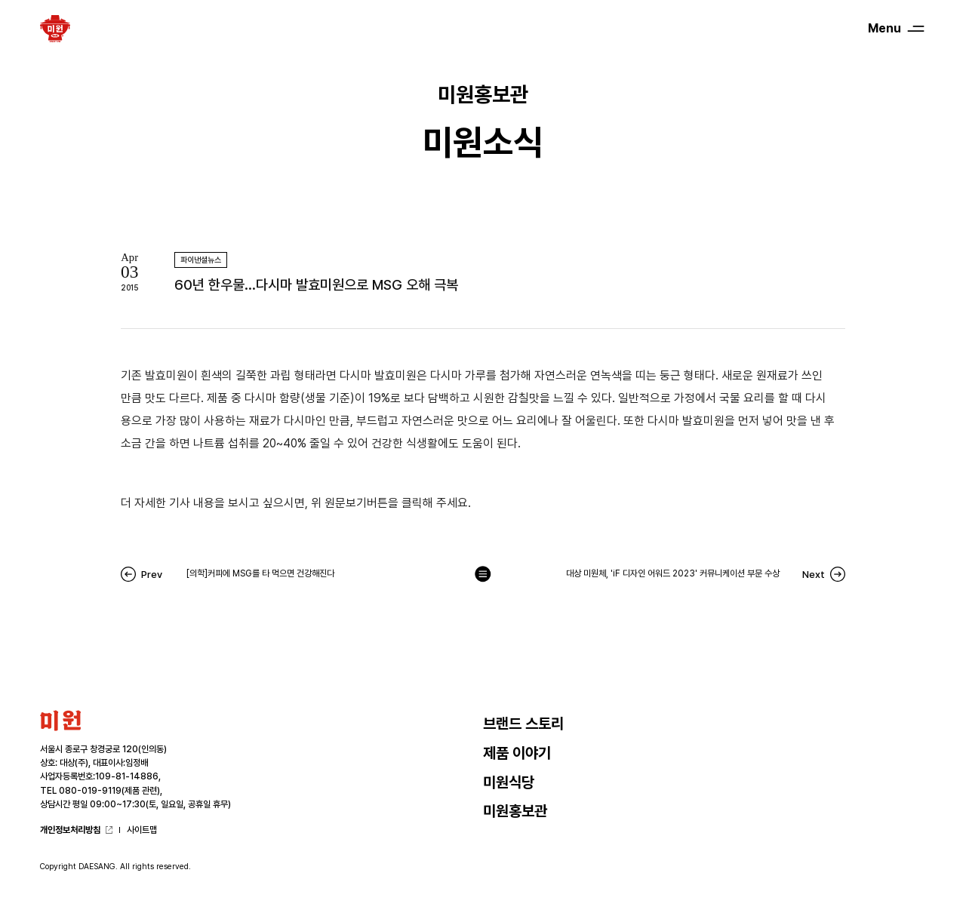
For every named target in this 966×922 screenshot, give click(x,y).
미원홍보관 (515, 811)
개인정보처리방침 (70, 830)
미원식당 (508, 782)
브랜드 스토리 (523, 724)
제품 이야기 (517, 753)
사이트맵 (142, 830)
